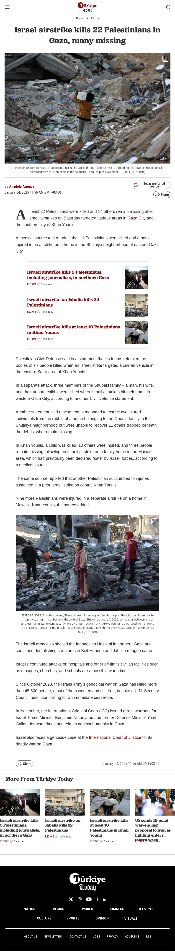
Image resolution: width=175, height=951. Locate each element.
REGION (58, 909)
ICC (104, 711)
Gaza (132, 218)
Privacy (112, 936)
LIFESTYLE (145, 909)
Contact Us (77, 936)
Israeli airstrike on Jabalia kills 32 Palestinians (63, 302)
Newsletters (53, 936)
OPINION (102, 918)
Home (79, 18)
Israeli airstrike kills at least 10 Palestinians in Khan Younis (73, 329)
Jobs (96, 936)
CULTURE (44, 918)
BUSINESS (116, 909)
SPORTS (73, 918)
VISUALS (131, 918)
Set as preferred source (149, 185)
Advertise (132, 936)
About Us (30, 936)
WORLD (87, 909)
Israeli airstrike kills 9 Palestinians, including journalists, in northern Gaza (68, 274)
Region (95, 18)
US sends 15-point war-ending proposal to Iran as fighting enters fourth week (153, 830)
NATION (30, 909)
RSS (148, 936)
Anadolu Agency (21, 186)
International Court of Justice (115, 737)
